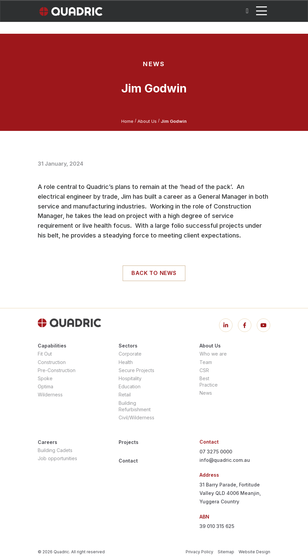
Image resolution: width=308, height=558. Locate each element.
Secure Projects (136, 370)
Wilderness (50, 394)
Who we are (213, 354)
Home (127, 121)
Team (205, 362)
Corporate (130, 354)
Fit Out (45, 354)
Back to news (154, 273)
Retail (125, 394)
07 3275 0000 (215, 451)
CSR (204, 370)
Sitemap (226, 551)
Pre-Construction (56, 370)
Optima (45, 386)
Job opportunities (57, 458)
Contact (128, 461)
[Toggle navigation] (261, 10)
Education (130, 386)
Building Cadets (55, 450)
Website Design (254, 551)
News (205, 393)
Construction (52, 362)
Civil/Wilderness (136, 417)
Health (126, 362)
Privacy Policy (199, 551)
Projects (128, 442)
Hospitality (130, 378)
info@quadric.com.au (224, 460)
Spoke (45, 378)
